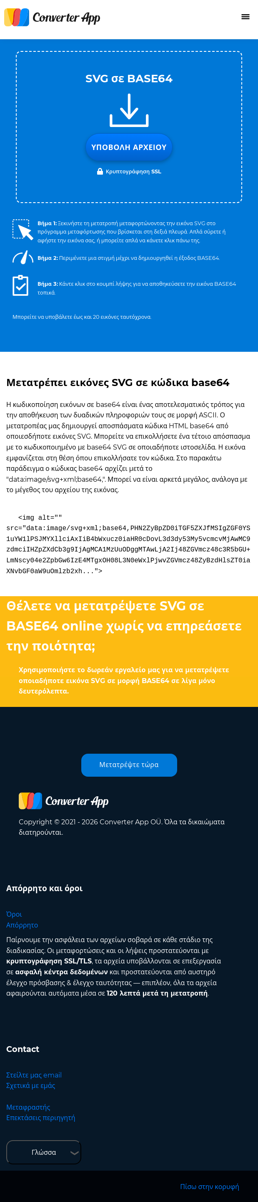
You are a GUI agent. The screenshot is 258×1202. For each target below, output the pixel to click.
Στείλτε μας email (34, 1075)
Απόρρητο (22, 925)
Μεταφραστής (28, 1107)
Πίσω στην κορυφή (209, 1187)
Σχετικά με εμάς (30, 1086)
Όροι (14, 914)
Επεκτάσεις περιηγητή (40, 1118)
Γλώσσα (44, 1152)
